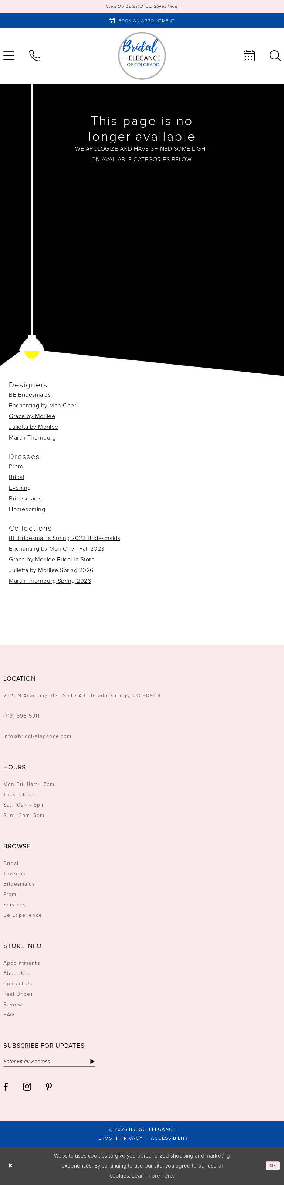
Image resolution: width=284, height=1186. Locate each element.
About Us (15, 973)
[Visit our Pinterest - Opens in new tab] (49, 1088)
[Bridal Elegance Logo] (142, 57)
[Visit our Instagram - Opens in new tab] (27, 1088)
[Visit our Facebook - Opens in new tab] (5, 1088)
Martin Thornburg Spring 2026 (50, 581)
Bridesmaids (25, 499)
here (167, 1177)
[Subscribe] (102, 1063)
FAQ (8, 1015)
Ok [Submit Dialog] (272, 1167)
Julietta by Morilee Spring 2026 (51, 571)
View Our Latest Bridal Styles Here (142, 6)
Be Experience (22, 915)
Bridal (16, 478)
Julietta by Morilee (33, 427)
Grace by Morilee (32, 417)
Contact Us (17, 984)
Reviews (14, 1004)
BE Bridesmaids (30, 395)
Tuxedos (14, 874)
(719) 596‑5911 (21, 716)
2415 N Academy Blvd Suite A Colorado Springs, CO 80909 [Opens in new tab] (81, 696)
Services (14, 905)
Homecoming (27, 510)
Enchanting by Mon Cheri (43, 406)
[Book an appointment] (142, 20)
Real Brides (18, 994)
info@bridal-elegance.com (37, 736)
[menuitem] (35, 56)
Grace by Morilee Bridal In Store (52, 560)
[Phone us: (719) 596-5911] (35, 56)
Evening (20, 488)
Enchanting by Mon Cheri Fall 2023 (57, 549)
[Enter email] (54, 1063)
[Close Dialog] (10, 1167)
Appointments (21, 963)
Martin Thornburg (32, 438)
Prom (16, 467)
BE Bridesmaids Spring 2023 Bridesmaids (64, 538)
